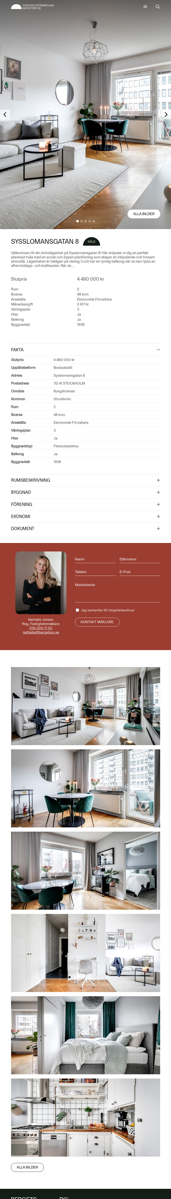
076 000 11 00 (40, 628)
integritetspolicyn (121, 610)
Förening (21, 504)
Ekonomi (20, 516)
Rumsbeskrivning (30, 480)
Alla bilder (144, 214)
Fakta (17, 349)
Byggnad (21, 492)
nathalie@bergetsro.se (41, 632)
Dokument (22, 528)
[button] (77, 221)
